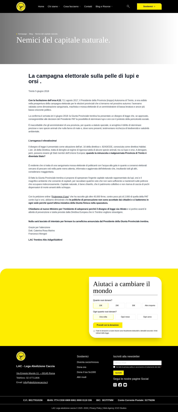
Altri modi (81, 377)
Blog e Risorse (104, 6)
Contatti (88, 6)
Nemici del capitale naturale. (46, 34)
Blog (31, 34)
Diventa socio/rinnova (88, 362)
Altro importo (150, 305)
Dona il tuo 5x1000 (86, 372)
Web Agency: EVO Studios (114, 408)
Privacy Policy (96, 408)
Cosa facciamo (71, 6)
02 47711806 (33, 378)
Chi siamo (54, 6)
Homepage (22, 34)
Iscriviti (118, 373)
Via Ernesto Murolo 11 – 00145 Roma (35, 373)
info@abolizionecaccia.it (35, 382)
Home (41, 6)
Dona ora (81, 367)
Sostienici (149, 6)
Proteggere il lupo (60, 196)
